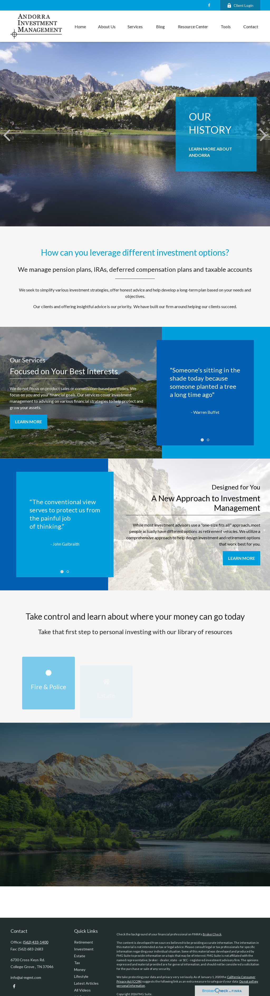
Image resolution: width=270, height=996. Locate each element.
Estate (79, 956)
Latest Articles (86, 983)
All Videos (82, 990)
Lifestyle (81, 976)
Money (79, 969)
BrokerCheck (212, 934)
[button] (80, 26)
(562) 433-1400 (35, 942)
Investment (84, 949)
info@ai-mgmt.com (26, 977)
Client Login (240, 5)
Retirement (83, 942)
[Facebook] (209, 5)
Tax (77, 962)
